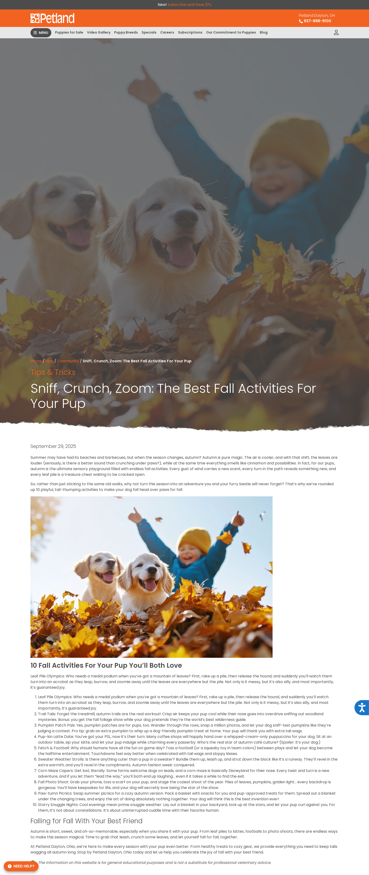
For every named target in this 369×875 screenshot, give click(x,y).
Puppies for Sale (69, 32)
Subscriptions (190, 32)
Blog (264, 32)
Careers (167, 32)
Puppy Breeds (126, 32)
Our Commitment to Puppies (231, 32)
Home (36, 361)
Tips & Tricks (53, 372)
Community (68, 361)
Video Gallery (98, 32)
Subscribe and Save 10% (190, 4)
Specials (149, 32)
